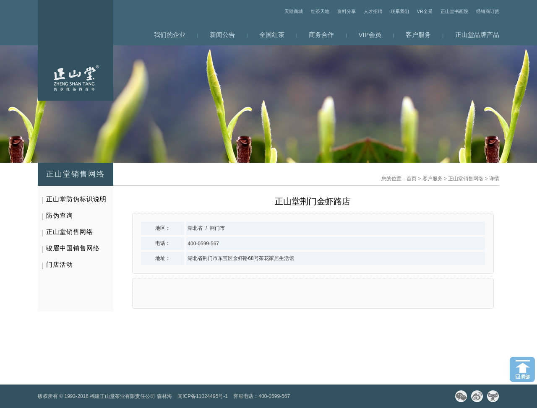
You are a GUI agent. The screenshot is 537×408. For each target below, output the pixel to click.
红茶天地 (320, 11)
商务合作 (321, 34)
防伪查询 (59, 215)
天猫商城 (293, 11)
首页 (412, 179)
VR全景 (425, 11)
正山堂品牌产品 (477, 34)
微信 (461, 396)
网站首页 (75, 50)
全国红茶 (271, 34)
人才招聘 (373, 11)
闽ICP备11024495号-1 (202, 396)
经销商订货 (487, 11)
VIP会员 (370, 34)
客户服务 (418, 34)
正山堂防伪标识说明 (76, 199)
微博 (477, 396)
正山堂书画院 (454, 11)
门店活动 (59, 264)
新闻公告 (222, 34)
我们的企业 (169, 34)
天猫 (493, 396)
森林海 (164, 396)
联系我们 (400, 11)
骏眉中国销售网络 (73, 248)
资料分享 (346, 11)
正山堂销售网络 (465, 179)
